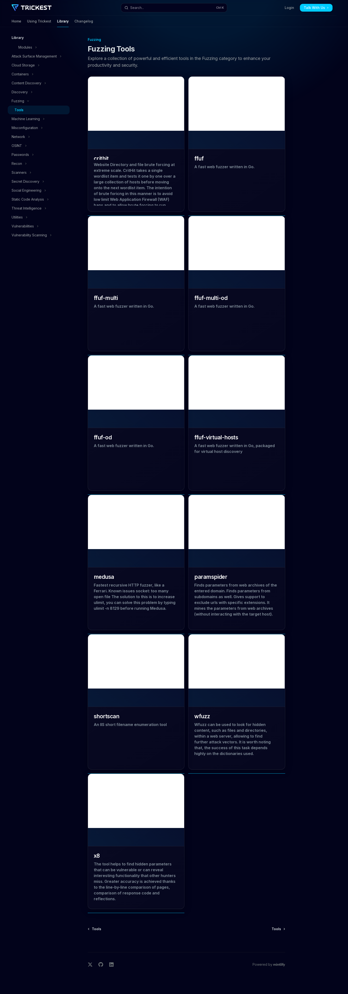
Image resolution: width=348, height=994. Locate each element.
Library (63, 23)
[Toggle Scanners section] (39, 172)
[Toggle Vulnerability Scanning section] (39, 235)
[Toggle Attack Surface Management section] (39, 56)
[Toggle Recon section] (39, 163)
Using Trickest (39, 23)
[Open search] (174, 7)
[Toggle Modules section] (39, 47)
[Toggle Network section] (39, 136)
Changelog (83, 23)
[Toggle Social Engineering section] (39, 190)
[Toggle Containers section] (39, 74)
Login (289, 8)
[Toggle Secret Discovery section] (39, 181)
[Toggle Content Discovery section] (39, 83)
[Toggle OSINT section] (39, 145)
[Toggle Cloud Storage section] (39, 65)
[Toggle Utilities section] (39, 217)
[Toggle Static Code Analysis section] (39, 199)
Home (16, 23)
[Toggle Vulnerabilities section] (39, 226)
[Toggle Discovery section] (39, 92)
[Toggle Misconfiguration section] (39, 127)
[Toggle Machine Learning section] (39, 119)
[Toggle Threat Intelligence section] (39, 208)
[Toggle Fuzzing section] (39, 101)
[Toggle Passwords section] (39, 154)
